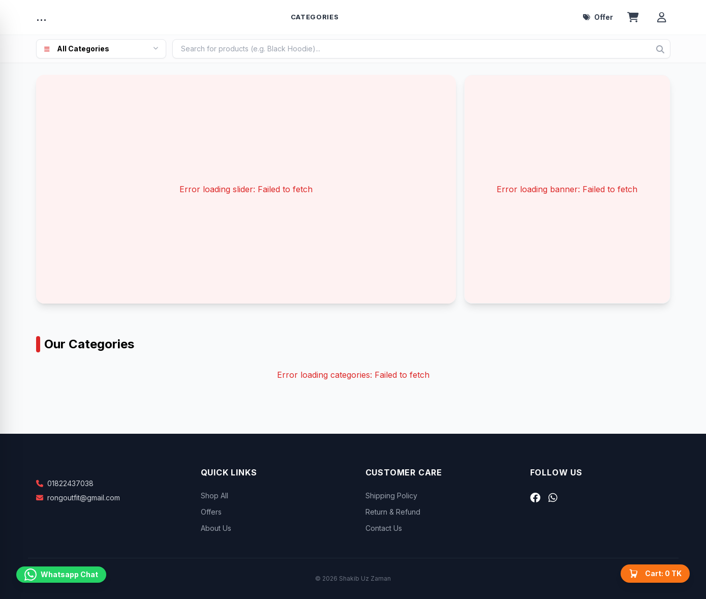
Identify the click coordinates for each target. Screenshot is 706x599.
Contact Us (383, 528)
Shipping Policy (391, 495)
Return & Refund (392, 511)
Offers (211, 511)
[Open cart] (633, 17)
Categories (315, 17)
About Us (216, 528)
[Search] (660, 49)
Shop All (214, 495)
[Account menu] (661, 17)
